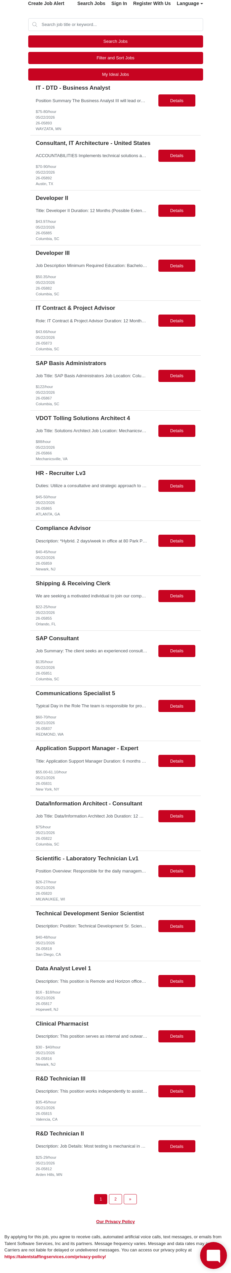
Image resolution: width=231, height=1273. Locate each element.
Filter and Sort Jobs (115, 57)
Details (177, 100)
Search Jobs (91, 3)
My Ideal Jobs (115, 74)
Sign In (119, 3)
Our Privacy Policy (115, 1221)
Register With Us (152, 3)
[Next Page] (130, 1199)
